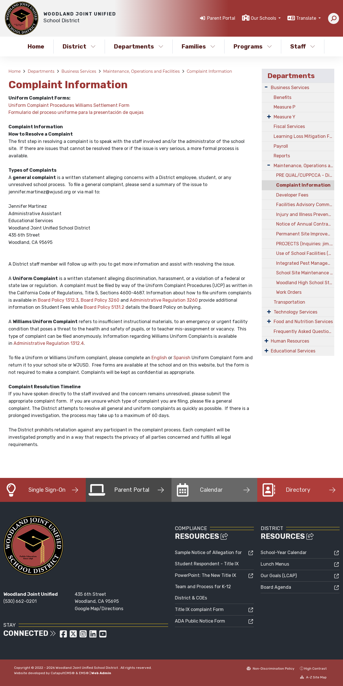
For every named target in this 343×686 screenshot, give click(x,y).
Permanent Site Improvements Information (305, 234)
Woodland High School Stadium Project (305, 282)
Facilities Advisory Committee (305, 204)
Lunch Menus (275, 564)
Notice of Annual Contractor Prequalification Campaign (305, 224)
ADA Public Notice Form (200, 621)
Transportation (289, 302)
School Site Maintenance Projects (305, 272)
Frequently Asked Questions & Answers (304, 331)
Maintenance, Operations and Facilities (141, 71)
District (79, 46)
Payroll (281, 146)
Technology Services (295, 312)
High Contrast (315, 668)
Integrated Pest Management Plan (305, 263)
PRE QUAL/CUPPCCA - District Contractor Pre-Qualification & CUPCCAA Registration (305, 175)
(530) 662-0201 (20, 601)
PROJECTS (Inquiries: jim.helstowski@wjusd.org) (305, 243)
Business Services (78, 71)
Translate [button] (306, 18)
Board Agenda (276, 587)
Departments (138, 46)
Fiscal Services (289, 126)
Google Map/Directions (99, 608)
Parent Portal (221, 18)
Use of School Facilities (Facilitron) (305, 253)
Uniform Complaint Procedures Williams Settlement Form (68, 105)
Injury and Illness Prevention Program (305, 214)
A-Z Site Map (313, 677)
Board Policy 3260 (100, 300)
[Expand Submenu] (266, 87)
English (159, 357)
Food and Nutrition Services (303, 321)
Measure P (284, 107)
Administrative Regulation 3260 (164, 300)
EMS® (84, 673)
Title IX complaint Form (199, 609)
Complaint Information (209, 71)
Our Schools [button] (264, 18)
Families (198, 46)
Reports (282, 155)
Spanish (181, 357)
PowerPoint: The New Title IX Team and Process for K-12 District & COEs (205, 587)
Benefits (282, 97)
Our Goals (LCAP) (279, 575)
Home (36, 46)
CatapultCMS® (63, 673)
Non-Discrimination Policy (270, 668)
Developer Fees (292, 195)
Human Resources (290, 341)
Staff (302, 46)
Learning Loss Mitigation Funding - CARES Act (304, 136)
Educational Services (293, 351)
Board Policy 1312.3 (58, 300)
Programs (253, 46)
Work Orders (289, 292)
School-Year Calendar (284, 552)
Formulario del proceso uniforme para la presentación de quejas (76, 112)
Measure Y (284, 117)
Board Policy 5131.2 (104, 307)
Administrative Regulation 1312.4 (49, 343)
